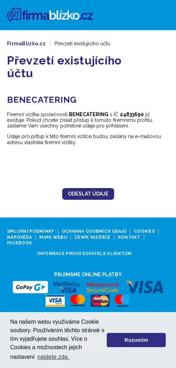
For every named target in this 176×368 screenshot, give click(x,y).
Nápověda (19, 237)
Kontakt (129, 237)
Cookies (144, 231)
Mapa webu (53, 237)
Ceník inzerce (93, 237)
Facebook (19, 243)
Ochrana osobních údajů (94, 231)
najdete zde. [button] (53, 357)
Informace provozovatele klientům (84, 253)
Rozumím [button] (136, 340)
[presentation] (88, 166)
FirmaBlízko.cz (26, 43)
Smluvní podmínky (30, 231)
